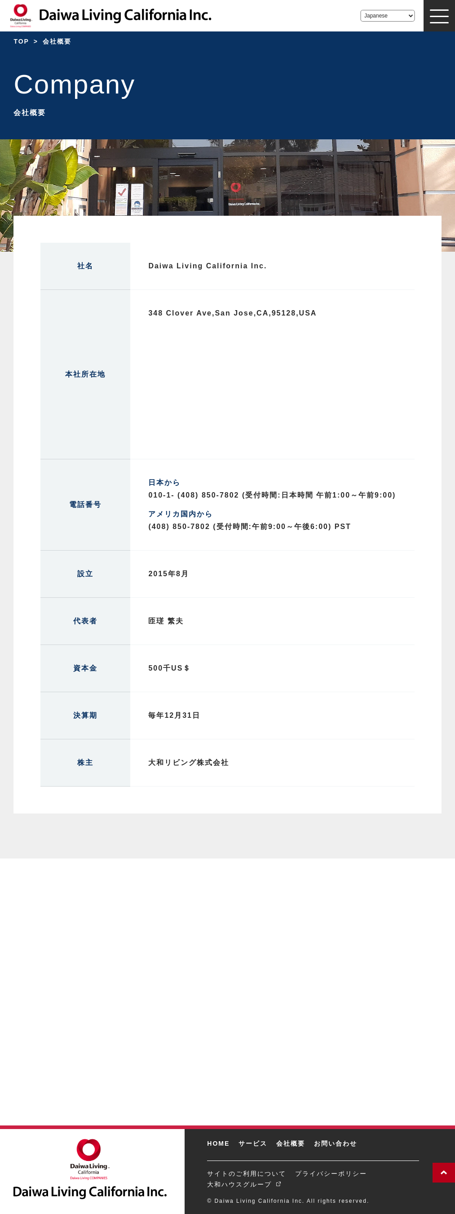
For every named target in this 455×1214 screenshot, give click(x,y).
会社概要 (290, 1143)
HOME (218, 1143)
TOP (21, 41)
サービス (253, 1143)
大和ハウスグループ (239, 1184)
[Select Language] (387, 16)
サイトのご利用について (246, 1173)
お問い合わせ (335, 1143)
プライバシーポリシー (331, 1173)
